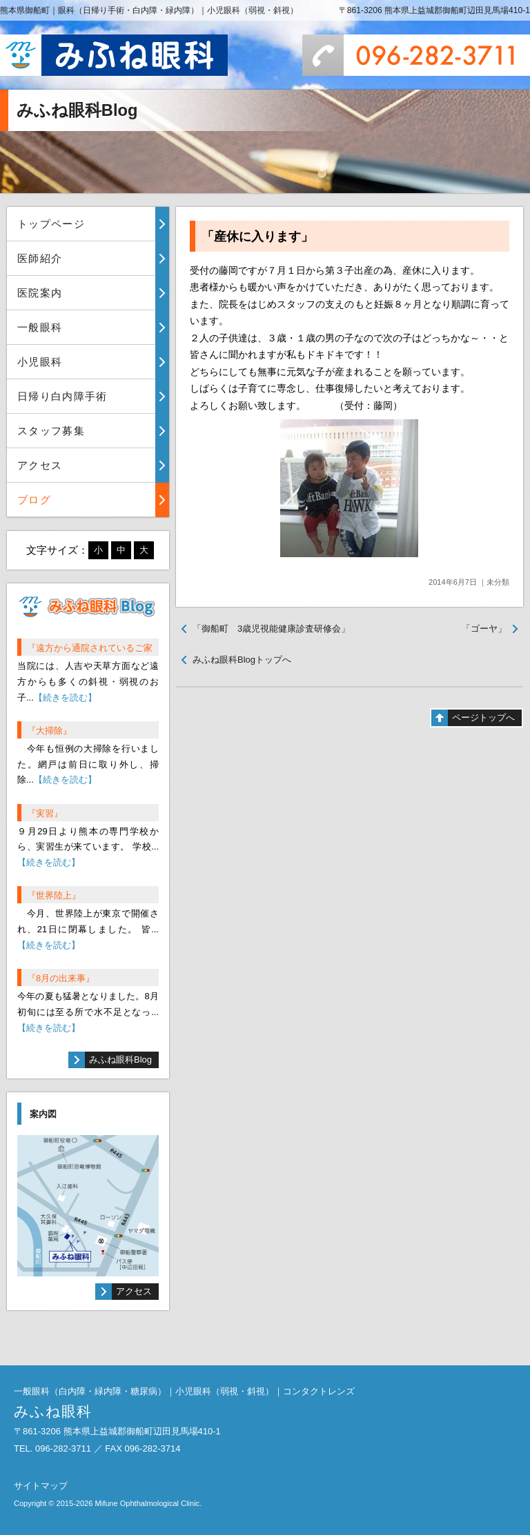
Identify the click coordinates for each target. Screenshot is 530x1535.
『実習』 (45, 813)
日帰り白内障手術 (62, 396)
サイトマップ (41, 1486)
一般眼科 (39, 327)
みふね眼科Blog (120, 1059)
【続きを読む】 (65, 697)
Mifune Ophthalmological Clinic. (148, 1503)
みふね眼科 (114, 55)
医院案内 (39, 293)
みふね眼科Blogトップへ (242, 659)
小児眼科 (39, 362)
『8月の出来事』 (61, 978)
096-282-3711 (416, 55)
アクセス (39, 465)
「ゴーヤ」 (484, 628)
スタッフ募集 (51, 431)
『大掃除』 (49, 730)
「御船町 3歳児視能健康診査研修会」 (271, 628)
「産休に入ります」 (257, 236)
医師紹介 (39, 258)
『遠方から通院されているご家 (90, 648)
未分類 (498, 582)
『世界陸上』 (54, 895)
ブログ (34, 499)
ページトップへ (483, 717)
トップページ (51, 224)
